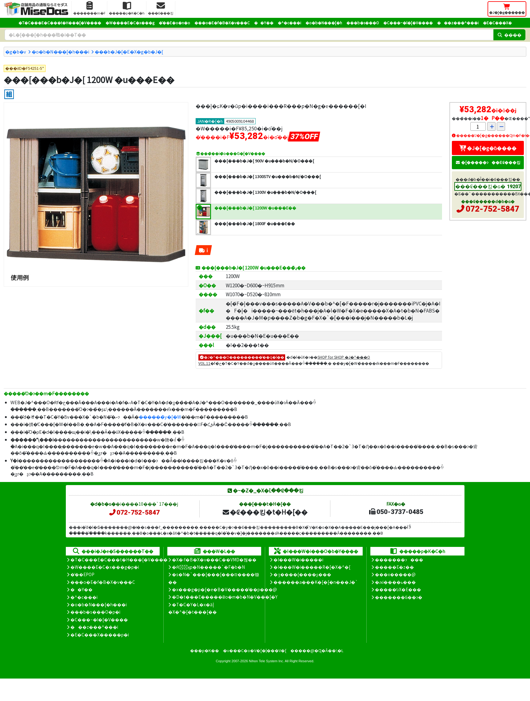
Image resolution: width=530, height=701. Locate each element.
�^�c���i (289, 22)
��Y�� (263, 22)
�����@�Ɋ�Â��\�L (316, 650)
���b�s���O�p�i (95, 612)
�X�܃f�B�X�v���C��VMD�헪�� (214, 559)
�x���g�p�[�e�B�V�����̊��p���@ (224, 589)
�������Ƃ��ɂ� (398, 597)
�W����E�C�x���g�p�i (104, 567)
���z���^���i (458, 22)
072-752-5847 (492, 208)
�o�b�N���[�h (323, 22)
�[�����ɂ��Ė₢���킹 (487, 162)
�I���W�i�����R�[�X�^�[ (311, 567)
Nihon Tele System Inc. (266, 661)
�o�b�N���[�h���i (60, 51)
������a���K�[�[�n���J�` (315, 582)
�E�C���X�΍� (497, 22)
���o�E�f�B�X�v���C (222, 22)
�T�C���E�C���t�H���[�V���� (59, 22)
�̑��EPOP (82, 574)
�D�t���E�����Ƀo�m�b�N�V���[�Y (224, 597)
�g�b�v (15, 51)
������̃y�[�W (160, 416)
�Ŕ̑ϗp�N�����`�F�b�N (208, 567)
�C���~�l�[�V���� (408, 22)
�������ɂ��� (399, 559)
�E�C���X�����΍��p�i (99, 634)
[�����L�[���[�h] (249, 34)
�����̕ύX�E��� (398, 589)
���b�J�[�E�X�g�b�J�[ (129, 51)
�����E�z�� (394, 567)
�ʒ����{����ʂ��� (302, 574)
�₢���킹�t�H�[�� (265, 511)
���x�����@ (395, 574)
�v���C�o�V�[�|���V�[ (254, 650)
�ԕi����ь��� (395, 582)
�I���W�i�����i (298, 559)
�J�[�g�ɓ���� (487, 148)
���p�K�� (204, 650)
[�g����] (9, 94)
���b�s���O (362, 22)
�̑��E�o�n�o (174, 22)
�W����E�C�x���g (130, 22)
